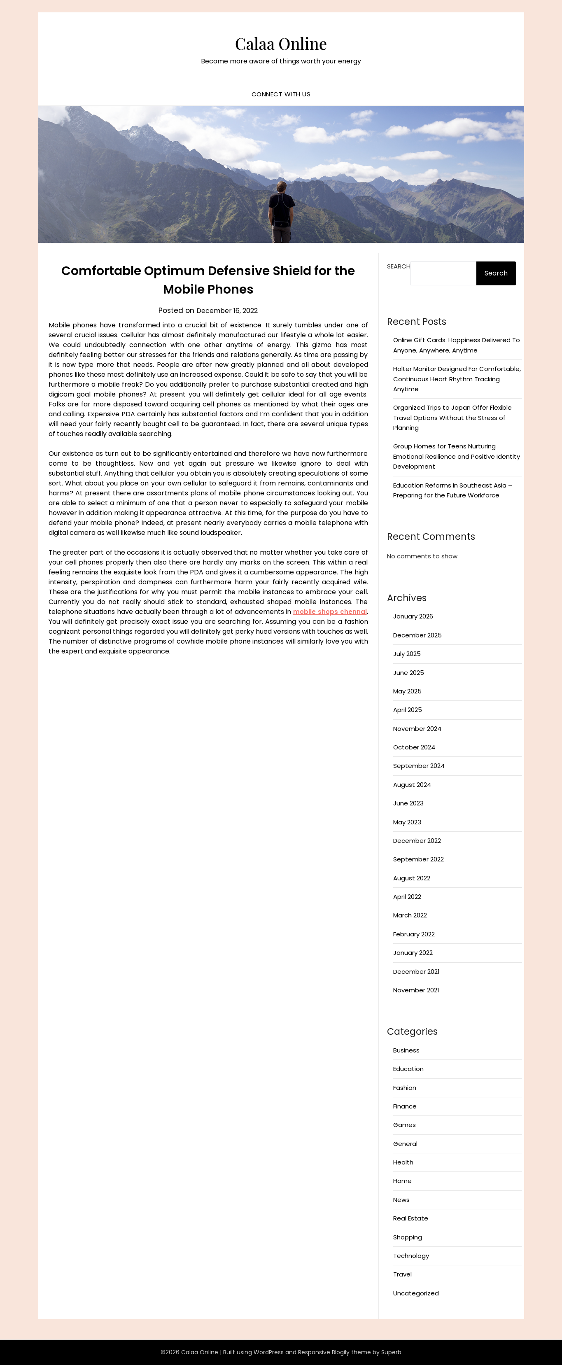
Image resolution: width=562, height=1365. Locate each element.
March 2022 (410, 915)
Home (402, 1180)
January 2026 (413, 616)
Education (408, 1068)
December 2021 (416, 971)
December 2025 (417, 635)
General (405, 1143)
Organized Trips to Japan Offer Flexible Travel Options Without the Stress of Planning (452, 417)
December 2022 (417, 840)
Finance (405, 1106)
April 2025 (407, 709)
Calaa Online (281, 41)
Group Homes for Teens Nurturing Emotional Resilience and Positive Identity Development (456, 456)
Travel (402, 1274)
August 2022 (411, 878)
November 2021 (416, 990)
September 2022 (418, 859)
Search (398, 266)
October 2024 (414, 747)
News (401, 1199)
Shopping (407, 1237)
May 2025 (407, 691)
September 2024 (419, 765)
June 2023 (408, 803)
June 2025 (408, 672)
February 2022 (414, 934)
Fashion (404, 1087)
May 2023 (407, 822)
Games (404, 1124)
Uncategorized (416, 1293)
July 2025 (407, 653)
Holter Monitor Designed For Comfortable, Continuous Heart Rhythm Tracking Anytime (457, 378)
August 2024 (412, 784)
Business (406, 1050)
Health (403, 1162)
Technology (411, 1255)
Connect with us (281, 94)
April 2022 (407, 896)
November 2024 (417, 728)
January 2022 (413, 952)
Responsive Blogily (324, 1352)
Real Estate (410, 1218)
